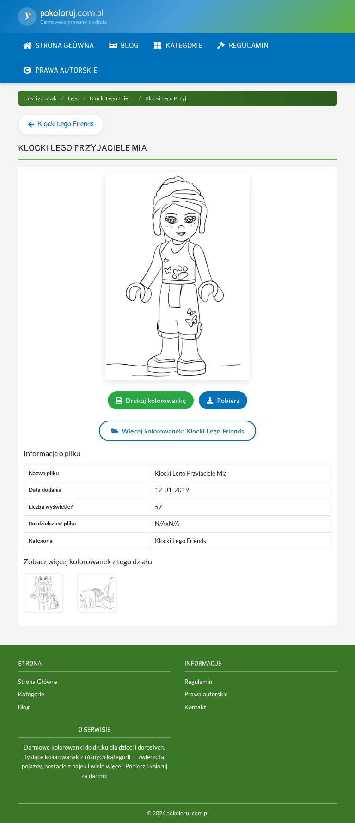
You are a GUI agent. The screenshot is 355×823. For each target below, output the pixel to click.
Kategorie (31, 694)
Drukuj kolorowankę (151, 400)
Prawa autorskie (206, 694)
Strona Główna (38, 681)
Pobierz (223, 400)
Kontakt (195, 707)
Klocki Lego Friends (113, 98)
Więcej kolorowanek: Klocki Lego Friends (178, 431)
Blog (24, 707)
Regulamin (198, 681)
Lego (74, 98)
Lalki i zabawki (41, 98)
